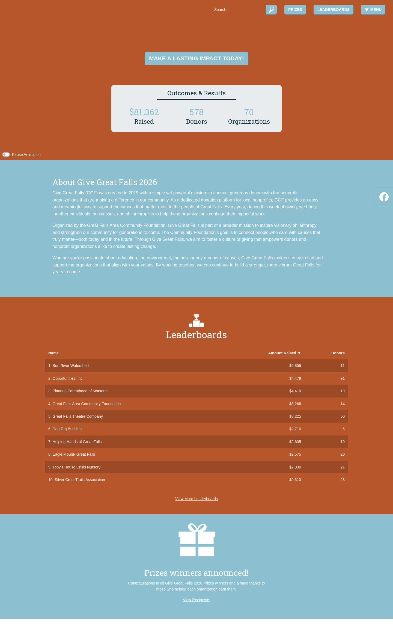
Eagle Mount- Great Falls (74, 454)
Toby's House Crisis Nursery (76, 467)
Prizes (295, 9)
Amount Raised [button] (284, 353)
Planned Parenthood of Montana (80, 391)
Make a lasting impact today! (196, 58)
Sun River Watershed (71, 365)
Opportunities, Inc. (68, 378)
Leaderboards (333, 9)
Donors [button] (338, 353)
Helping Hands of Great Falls (77, 442)
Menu (373, 9)
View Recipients (196, 600)
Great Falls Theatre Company (78, 416)
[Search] (238, 9)
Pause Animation (26, 154)
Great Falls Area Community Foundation (87, 404)
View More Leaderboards (196, 499)
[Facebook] (384, 195)
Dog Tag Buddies (67, 429)
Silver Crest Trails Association (80, 479)
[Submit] (271, 9)
